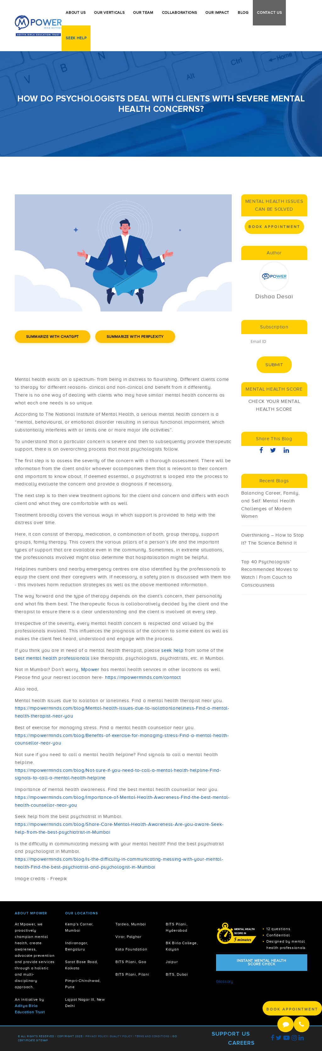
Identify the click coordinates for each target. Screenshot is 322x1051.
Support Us (231, 1033)
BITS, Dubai (177, 974)
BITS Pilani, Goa (130, 962)
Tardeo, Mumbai (130, 924)
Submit (274, 364)
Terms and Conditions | (153, 1036)
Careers (241, 1042)
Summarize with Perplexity (135, 336)
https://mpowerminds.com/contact (143, 677)
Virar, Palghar (128, 937)
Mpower (90, 669)
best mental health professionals (53, 658)
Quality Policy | (122, 1036)
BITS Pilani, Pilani (132, 974)
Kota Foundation (131, 949)
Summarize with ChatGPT (52, 336)
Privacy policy (97, 1036)
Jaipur (172, 962)
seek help (172, 650)
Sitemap (42, 1040)
